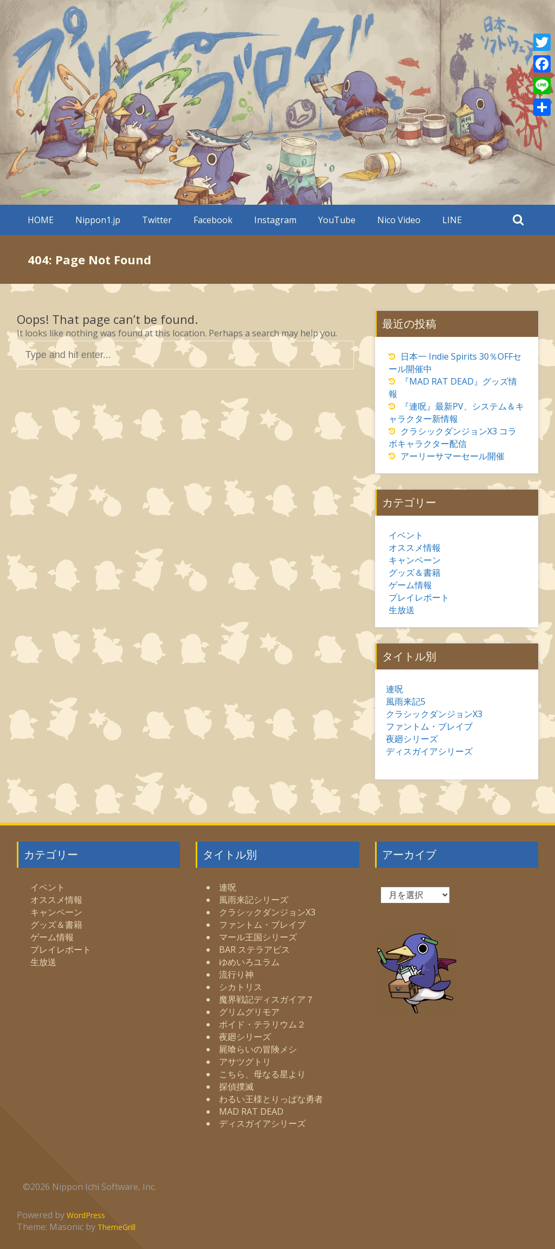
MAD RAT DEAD (251, 1111)
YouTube (337, 220)
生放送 (402, 610)
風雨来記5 (405, 701)
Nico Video (399, 220)
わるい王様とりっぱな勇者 (271, 1099)
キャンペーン (415, 560)
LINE (452, 220)
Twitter (157, 220)
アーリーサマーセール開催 (453, 456)
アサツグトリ (245, 1062)
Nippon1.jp (97, 220)
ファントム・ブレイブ (429, 726)
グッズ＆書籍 (415, 572)
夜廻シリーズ (412, 739)
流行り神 (236, 974)
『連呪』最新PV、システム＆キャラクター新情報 (456, 412)
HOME (41, 220)
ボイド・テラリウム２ (262, 1024)
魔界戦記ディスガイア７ (266, 999)
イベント (406, 535)
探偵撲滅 (236, 1086)
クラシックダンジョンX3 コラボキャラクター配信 (453, 437)
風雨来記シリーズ (253, 900)
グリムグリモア (249, 1012)
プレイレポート (419, 597)
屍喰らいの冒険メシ (258, 1049)
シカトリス (240, 987)
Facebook (213, 220)
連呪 (394, 689)
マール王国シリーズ (258, 937)
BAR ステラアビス (254, 949)
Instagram (275, 220)
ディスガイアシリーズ (429, 751)
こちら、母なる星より (262, 1074)
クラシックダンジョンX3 (434, 714)
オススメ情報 (415, 548)
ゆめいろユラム (249, 962)
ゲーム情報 (410, 585)
